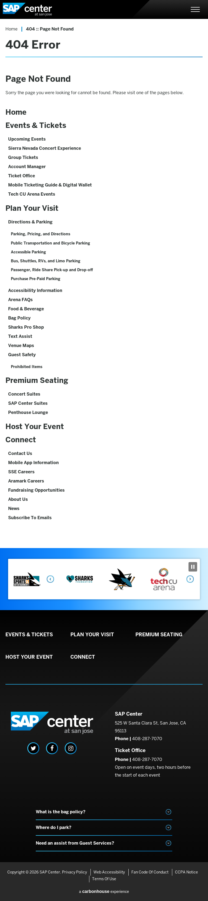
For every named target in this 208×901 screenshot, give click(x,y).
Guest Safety (22, 355)
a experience (104, 891)
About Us (18, 499)
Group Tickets (23, 157)
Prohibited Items (26, 366)
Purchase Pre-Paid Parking (35, 278)
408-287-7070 (147, 739)
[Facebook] (52, 748)
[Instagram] (71, 748)
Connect (20, 439)
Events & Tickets (35, 125)
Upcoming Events (27, 139)
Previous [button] (50, 579)
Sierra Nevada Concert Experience (44, 148)
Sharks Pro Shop (26, 327)
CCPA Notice (186, 872)
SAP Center (32, 9)
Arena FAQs (20, 299)
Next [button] (190, 579)
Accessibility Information (35, 290)
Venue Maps (21, 345)
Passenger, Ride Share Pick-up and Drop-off (52, 269)
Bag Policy (19, 318)
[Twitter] (33, 748)
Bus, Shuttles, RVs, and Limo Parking (45, 261)
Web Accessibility (109, 872)
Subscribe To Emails (30, 518)
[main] (104, 283)
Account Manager (27, 166)
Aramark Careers (26, 481)
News (14, 508)
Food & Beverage (26, 309)
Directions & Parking (30, 222)
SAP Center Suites (28, 403)
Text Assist (20, 336)
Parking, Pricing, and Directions (40, 234)
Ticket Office (21, 176)
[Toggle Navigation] (195, 9)
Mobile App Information (33, 462)
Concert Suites (24, 394)
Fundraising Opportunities (36, 490)
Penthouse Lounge (28, 412)
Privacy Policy (74, 872)
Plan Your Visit (31, 208)
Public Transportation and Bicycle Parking (50, 243)
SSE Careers (21, 472)
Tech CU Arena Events (31, 194)
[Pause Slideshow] (192, 567)
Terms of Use (104, 878)
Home (11, 29)
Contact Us (20, 453)
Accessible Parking (28, 252)
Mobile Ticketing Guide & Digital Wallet (50, 185)
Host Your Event (34, 426)
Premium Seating (36, 380)
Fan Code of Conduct (149, 872)
